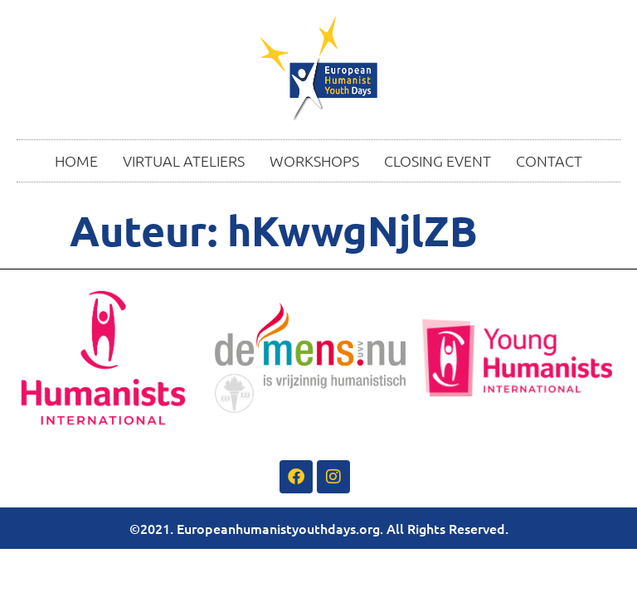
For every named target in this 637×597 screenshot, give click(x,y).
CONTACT (549, 160)
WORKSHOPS (314, 160)
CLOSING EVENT (437, 160)
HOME (76, 160)
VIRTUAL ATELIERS (184, 160)
